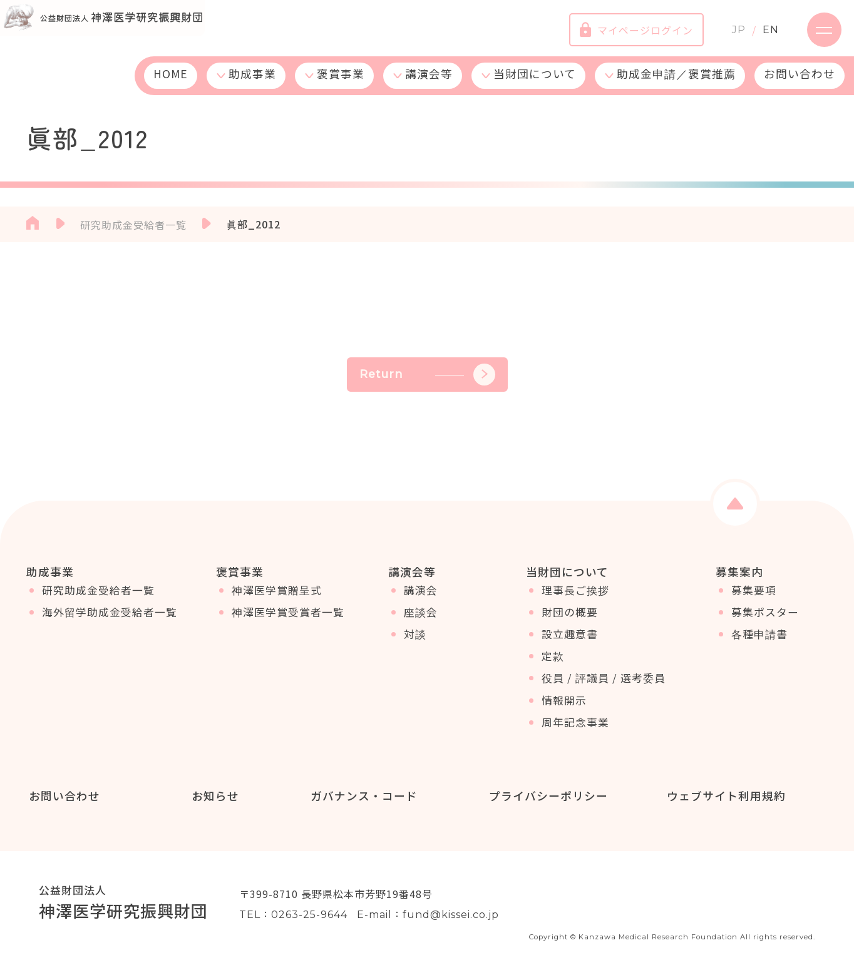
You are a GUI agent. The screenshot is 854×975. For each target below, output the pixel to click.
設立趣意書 (570, 641)
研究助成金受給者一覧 (98, 597)
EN (761, 34)
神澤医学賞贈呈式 (277, 597)
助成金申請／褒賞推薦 (676, 83)
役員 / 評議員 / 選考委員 (604, 685)
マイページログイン (627, 34)
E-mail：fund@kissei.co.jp (428, 916)
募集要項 (753, 597)
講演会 (421, 597)
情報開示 (564, 707)
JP (729, 34)
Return (427, 374)
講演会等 (429, 83)
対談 (415, 641)
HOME (170, 83)
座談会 (421, 619)
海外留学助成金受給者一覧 (109, 619)
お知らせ (213, 796)
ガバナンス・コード (361, 796)
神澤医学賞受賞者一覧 (288, 619)
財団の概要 (570, 619)
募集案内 (739, 571)
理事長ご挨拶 (575, 597)
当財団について (534, 83)
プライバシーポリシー (545, 796)
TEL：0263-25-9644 (293, 916)
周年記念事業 (575, 729)
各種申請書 (759, 641)
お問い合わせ (799, 83)
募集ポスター (765, 619)
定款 (553, 663)
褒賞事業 (340, 83)
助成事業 (252, 83)
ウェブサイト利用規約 (723, 796)
